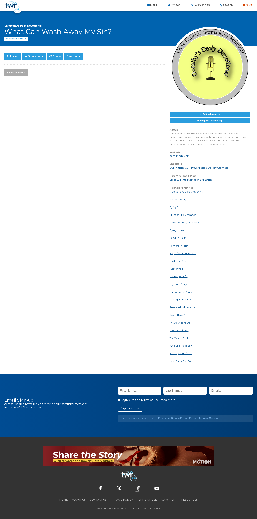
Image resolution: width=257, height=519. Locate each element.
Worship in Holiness (181, 353)
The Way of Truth (179, 338)
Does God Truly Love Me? (184, 222)
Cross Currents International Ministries (191, 180)
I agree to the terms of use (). (147, 400)
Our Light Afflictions (181, 299)
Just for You (176, 269)
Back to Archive (17, 72)
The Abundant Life (180, 322)
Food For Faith (178, 238)
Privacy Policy (188, 418)
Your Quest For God (181, 361)
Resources (189, 499)
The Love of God (179, 330)
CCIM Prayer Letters (196, 168)
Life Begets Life (178, 276)
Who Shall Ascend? (181, 346)
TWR (130, 508)
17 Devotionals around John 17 (186, 192)
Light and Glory (178, 284)
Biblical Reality (178, 199)
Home (63, 499)
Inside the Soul (178, 261)
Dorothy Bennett (218, 168)
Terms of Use (206, 418)
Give (249, 5)
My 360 (175, 5)
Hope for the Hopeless (183, 253)
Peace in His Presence (182, 307)
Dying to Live (177, 230)
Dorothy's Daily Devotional (24, 25)
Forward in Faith (179, 245)
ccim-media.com (180, 156)
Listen (14, 56)
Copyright (169, 499)
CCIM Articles (177, 168)
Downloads (35, 56)
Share (57, 56)
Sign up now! (130, 408)
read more (167, 400)
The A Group (154, 508)
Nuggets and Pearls (181, 292)
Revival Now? (177, 315)
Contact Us (98, 499)
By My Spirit (176, 207)
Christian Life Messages (183, 215)
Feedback (73, 56)
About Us (79, 499)
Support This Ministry (211, 120)
